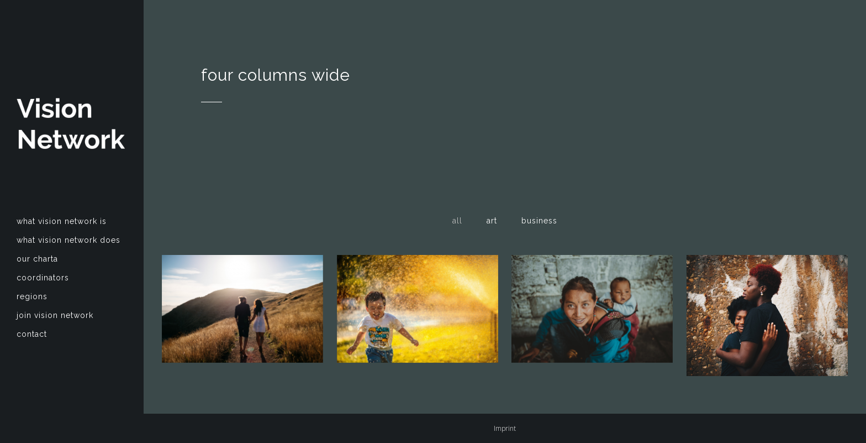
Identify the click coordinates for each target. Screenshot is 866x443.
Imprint (505, 428)
